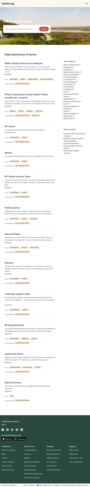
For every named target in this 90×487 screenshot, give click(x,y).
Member (9, 262)
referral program (33, 79)
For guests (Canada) (69, 77)
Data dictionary (13, 382)
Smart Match (39, 111)
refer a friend (13, 79)
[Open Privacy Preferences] (44, 485)
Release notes (67, 116)
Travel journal (7, 466)
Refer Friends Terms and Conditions (24, 63)
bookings (12, 111)
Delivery (27, 458)
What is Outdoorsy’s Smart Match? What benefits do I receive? (26, 96)
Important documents (70, 106)
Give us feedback (75, 462)
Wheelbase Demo (53, 454)
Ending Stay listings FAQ (71, 143)
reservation (25, 338)
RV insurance (51, 462)
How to (65, 104)
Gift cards (27, 454)
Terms (26, 485)
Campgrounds (67, 67)
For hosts (20, 111)
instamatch (30, 111)
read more (8, 74)
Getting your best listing (71, 101)
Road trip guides (30, 470)
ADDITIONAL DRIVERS (15, 367)
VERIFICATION (33, 218)
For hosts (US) (35, 115)
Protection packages (69, 113)
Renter (8, 152)
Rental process (68, 118)
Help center (73, 454)
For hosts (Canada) (69, 82)
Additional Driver (14, 353)
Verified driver (12, 207)
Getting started (68, 99)
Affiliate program (53, 458)
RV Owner (10, 126)
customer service (14, 309)
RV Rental (24, 137)
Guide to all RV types (31, 477)
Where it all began (8, 450)
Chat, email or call (76, 458)
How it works (74, 450)
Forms (65, 91)
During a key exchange (70, 74)
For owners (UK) (68, 86)
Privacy (32, 485)
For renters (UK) (68, 89)
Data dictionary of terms (22, 83)
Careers (4, 458)
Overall (65, 111)
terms (11, 396)
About (4, 454)
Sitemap (57, 485)
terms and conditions (46, 79)
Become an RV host (54, 450)
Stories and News (8, 462)
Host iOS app (51, 466)
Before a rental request (70, 65)
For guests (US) (68, 79)
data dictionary (14, 137)
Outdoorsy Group (8, 470)
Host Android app (53, 470)
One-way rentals (30, 466)
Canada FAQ (67, 69)
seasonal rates (34, 247)
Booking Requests (14, 325)
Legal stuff (66, 108)
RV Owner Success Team (17, 176)
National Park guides (31, 462)
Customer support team (17, 294)
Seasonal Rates (12, 234)
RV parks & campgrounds (33, 473)
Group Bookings (30, 450)
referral (22, 79)
